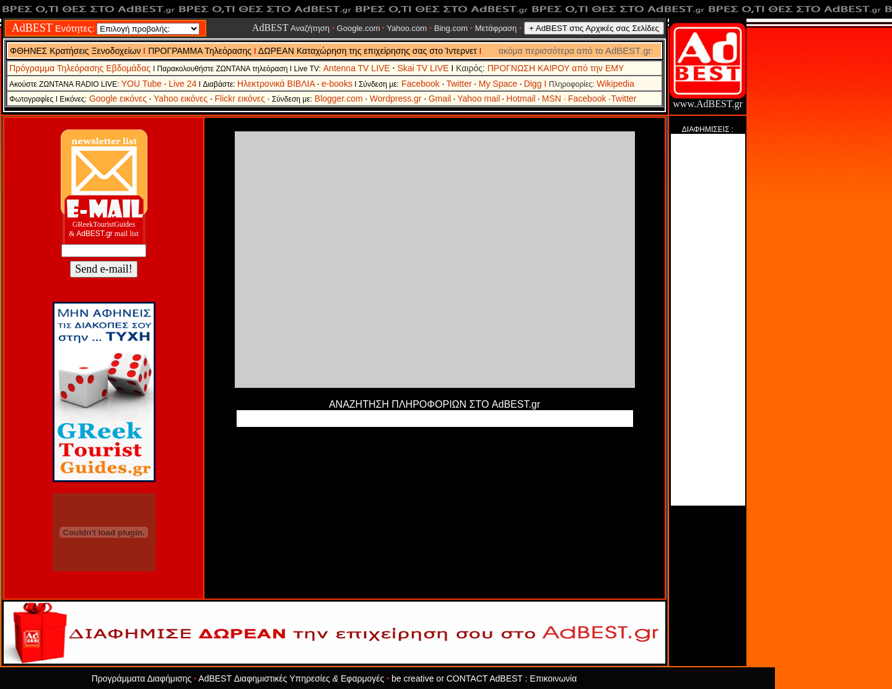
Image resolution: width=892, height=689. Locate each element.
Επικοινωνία (553, 678)
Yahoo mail (478, 98)
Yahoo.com (406, 28)
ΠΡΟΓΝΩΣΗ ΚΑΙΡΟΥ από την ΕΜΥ (556, 68)
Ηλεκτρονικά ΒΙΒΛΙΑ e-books (294, 84)
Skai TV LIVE (422, 68)
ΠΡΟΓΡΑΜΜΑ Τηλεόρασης (199, 51)
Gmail (440, 98)
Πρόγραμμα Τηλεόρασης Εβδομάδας (81, 68)
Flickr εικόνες (240, 98)
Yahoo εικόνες (181, 98)
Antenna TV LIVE (356, 68)
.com (353, 98)
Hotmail (520, 98)
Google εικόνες (119, 98)
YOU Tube (145, 84)
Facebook (420, 84)
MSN (554, 98)
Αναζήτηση (291, 28)
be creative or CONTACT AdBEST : (460, 678)
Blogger (329, 98)
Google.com (358, 28)
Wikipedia (615, 84)
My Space (499, 84)
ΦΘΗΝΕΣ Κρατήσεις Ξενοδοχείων (75, 51)
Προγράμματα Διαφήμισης (143, 678)
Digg (533, 84)
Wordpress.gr (396, 98)
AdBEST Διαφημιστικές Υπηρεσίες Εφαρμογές (292, 678)
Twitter (462, 84)
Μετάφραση (496, 28)
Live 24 (182, 84)
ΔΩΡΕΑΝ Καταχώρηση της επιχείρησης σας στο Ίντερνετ (369, 51)
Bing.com (451, 28)
